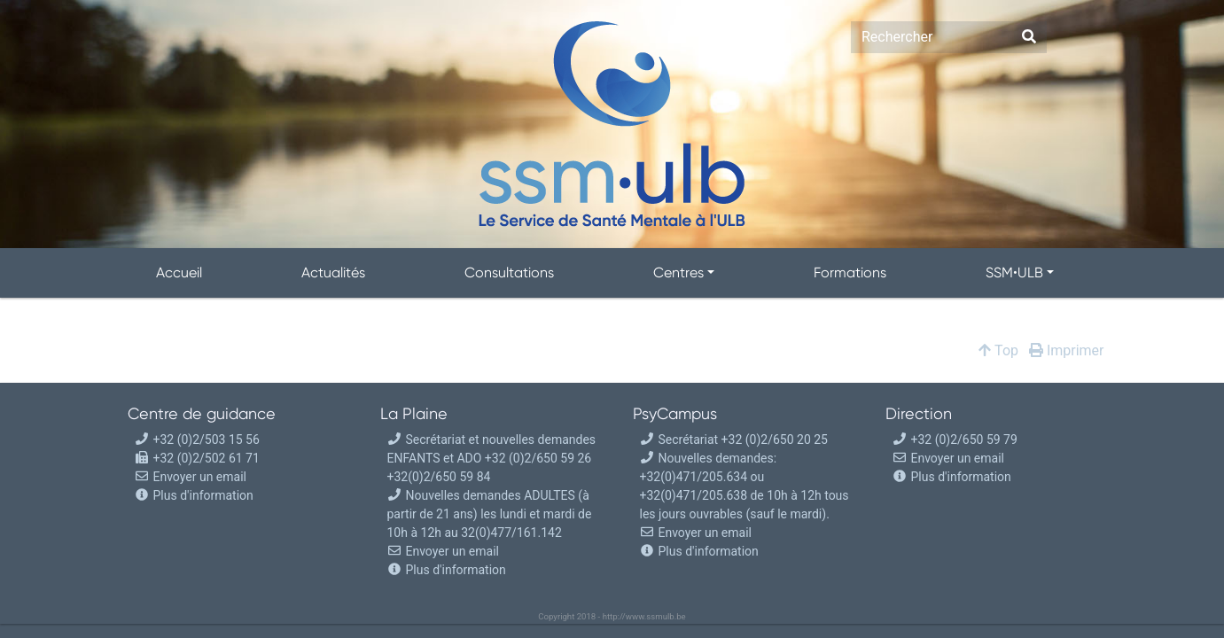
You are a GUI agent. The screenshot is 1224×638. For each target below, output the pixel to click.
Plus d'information (203, 495)
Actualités (333, 272)
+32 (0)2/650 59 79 (955, 439)
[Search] (931, 37)
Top (998, 350)
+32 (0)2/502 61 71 (197, 458)
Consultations (509, 272)
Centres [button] (678, 272)
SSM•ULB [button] (1014, 272)
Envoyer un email (190, 477)
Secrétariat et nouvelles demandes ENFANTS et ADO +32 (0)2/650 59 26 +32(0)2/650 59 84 (491, 458)
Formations (850, 272)
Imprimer (1066, 350)
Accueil (179, 272)
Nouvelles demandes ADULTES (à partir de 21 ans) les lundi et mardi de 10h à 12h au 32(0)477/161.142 (489, 514)
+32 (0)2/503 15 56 (197, 439)
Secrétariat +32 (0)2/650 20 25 (734, 439)
